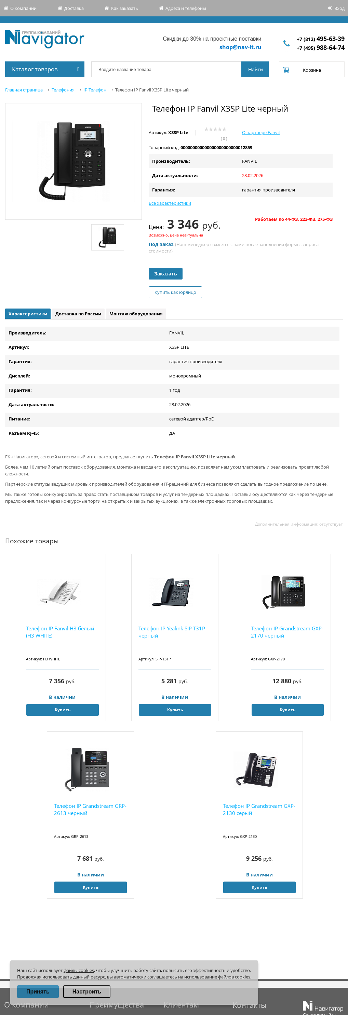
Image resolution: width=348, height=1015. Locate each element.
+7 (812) (321, 39)
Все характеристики (170, 203)
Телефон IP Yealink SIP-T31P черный (171, 632)
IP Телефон (94, 90)
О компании (23, 8)
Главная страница (24, 90)
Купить (62, 710)
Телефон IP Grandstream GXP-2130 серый (259, 809)
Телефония (63, 90)
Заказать (165, 273)
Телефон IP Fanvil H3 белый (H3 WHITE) (60, 632)
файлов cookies (234, 977)
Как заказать (124, 8)
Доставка (74, 8)
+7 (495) (321, 48)
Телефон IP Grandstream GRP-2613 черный (90, 809)
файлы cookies (79, 970)
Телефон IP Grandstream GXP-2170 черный (287, 632)
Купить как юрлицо (175, 292)
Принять (38, 992)
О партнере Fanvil (261, 132)
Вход (339, 8)
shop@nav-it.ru (240, 47)
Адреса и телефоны (185, 8)
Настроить (86, 992)
